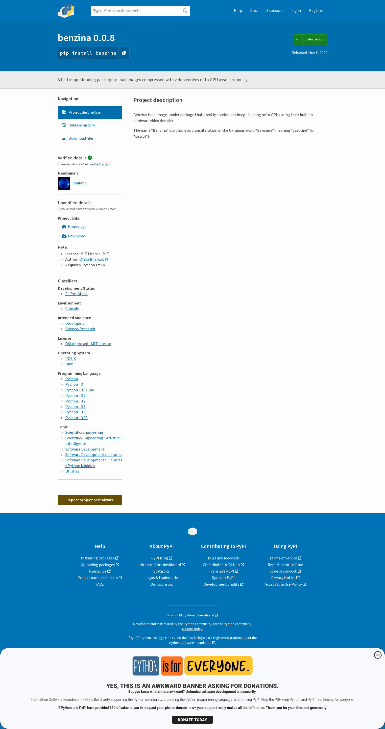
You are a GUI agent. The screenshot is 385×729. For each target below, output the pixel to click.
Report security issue (285, 565)
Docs (254, 10)
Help (238, 10)
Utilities (72, 471)
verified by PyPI (100, 164)
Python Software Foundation (190, 642)
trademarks (238, 637)
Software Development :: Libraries (93, 454)
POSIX (70, 358)
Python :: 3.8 (75, 406)
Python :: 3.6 (75, 395)
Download (73, 236)
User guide (97, 571)
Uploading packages (98, 565)
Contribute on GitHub (221, 565)
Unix (69, 364)
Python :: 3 (74, 384)
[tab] (90, 112)
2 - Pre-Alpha (76, 294)
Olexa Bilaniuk (91, 259)
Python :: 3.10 (76, 418)
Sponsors (274, 10)
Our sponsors (161, 584)
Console (72, 308)
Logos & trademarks (161, 577)
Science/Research (80, 329)
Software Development (84, 449)
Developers (74, 323)
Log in (295, 10)
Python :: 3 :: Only (79, 390)
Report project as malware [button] (90, 500)
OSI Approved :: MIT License (88, 344)
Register (316, 10)
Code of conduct (283, 571)
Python (71, 379)
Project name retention (97, 577)
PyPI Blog (159, 558)
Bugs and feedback (223, 558)
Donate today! (192, 628)
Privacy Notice (283, 577)
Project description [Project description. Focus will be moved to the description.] (81, 112)
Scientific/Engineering (84, 432)
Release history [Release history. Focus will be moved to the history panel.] (78, 125)
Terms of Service (283, 558)
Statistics (161, 571)
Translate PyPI (221, 571)
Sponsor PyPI (223, 577)
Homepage (74, 226)
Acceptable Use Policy (283, 584)
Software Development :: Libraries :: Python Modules (93, 462)
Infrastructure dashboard (159, 565)
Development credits (221, 584)
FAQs (100, 584)
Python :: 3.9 (75, 412)
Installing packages (97, 558)
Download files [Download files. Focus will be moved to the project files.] (78, 138)
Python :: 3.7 (75, 401)
